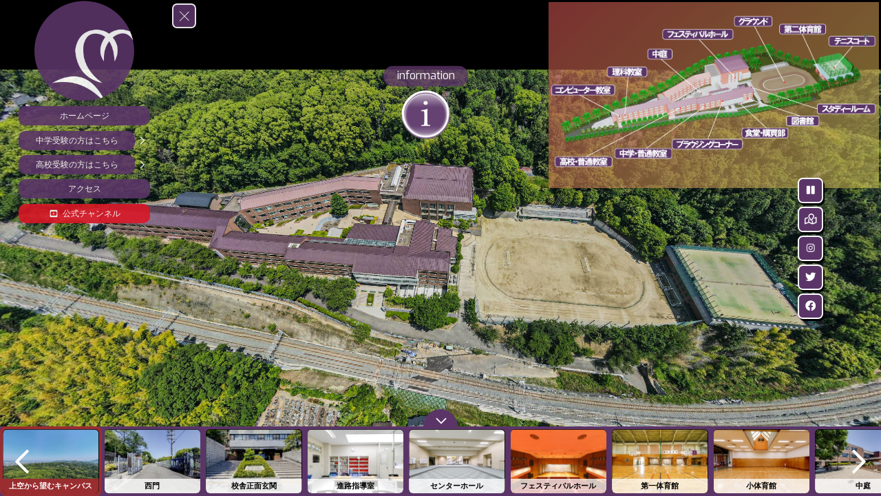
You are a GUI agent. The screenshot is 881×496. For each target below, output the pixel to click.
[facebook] (868, 306)
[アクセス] (84, 188)
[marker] (700, 33)
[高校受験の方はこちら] (84, 164)
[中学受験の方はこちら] (84, 140)
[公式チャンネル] (84, 213)
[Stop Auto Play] (868, 190)
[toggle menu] (184, 15)
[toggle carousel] (440, 417)
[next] (859, 461)
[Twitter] (868, 277)
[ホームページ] (84, 115)
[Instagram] (868, 248)
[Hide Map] (868, 219)
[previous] (22, 461)
